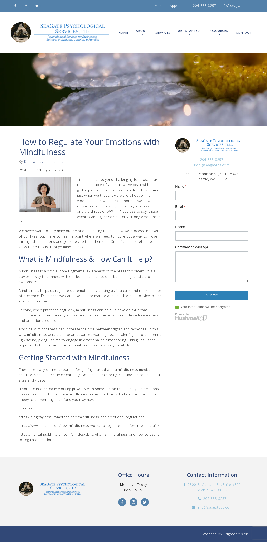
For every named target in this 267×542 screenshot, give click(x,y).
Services (162, 32)
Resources (218, 31)
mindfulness (58, 161)
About (141, 31)
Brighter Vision (235, 534)
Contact (243, 32)
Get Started (189, 31)
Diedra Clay (33, 161)
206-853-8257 (204, 5)
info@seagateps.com (238, 5)
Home (123, 32)
